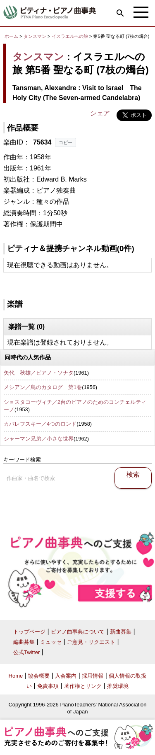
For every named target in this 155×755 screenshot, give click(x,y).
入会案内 (65, 676)
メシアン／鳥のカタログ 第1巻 (43, 387)
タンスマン (35, 36)
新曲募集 (120, 632)
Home (16, 676)
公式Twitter (26, 652)
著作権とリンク (83, 686)
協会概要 (39, 676)
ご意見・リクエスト (91, 642)
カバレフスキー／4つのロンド (40, 424)
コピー (65, 142)
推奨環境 (118, 686)
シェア (100, 113)
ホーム (11, 36)
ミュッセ (51, 642)
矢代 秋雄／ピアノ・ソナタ (39, 373)
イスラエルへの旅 (70, 36)
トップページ (29, 632)
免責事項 (48, 686)
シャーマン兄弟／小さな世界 (39, 439)
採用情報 (92, 676)
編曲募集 (24, 642)
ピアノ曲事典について (78, 632)
